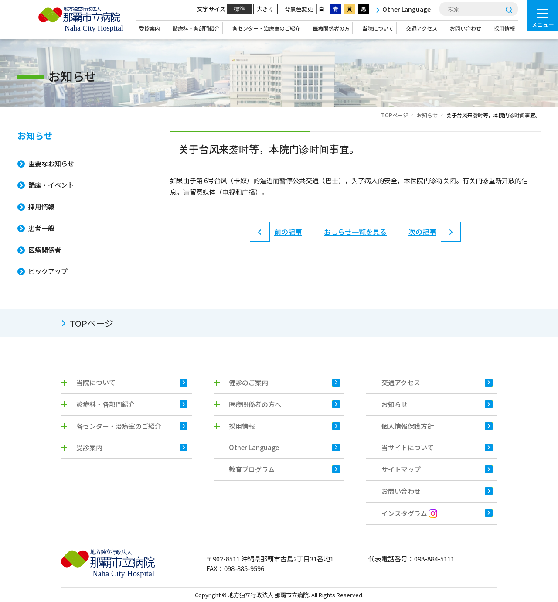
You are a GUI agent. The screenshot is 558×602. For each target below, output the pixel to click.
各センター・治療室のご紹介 (266, 28)
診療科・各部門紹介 (196, 28)
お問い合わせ (465, 28)
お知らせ (427, 115)
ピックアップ (48, 271)
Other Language (254, 447)
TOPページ (394, 115)
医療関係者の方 (331, 28)
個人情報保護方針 (407, 426)
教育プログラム (252, 469)
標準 (239, 9)
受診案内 (149, 28)
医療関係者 (44, 249)
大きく (265, 9)
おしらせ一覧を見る (355, 232)
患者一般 (41, 228)
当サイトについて (407, 447)
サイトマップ (401, 469)
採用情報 (504, 28)
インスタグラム (409, 513)
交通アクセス (421, 28)
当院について (378, 28)
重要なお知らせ (51, 163)
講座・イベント (51, 184)
